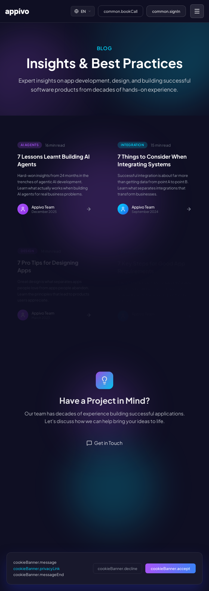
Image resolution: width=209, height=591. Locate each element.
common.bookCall (120, 11)
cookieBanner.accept (170, 568)
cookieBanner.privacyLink (36, 568)
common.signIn (166, 11)
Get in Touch (104, 447)
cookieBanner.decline (117, 568)
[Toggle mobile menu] (197, 11)
